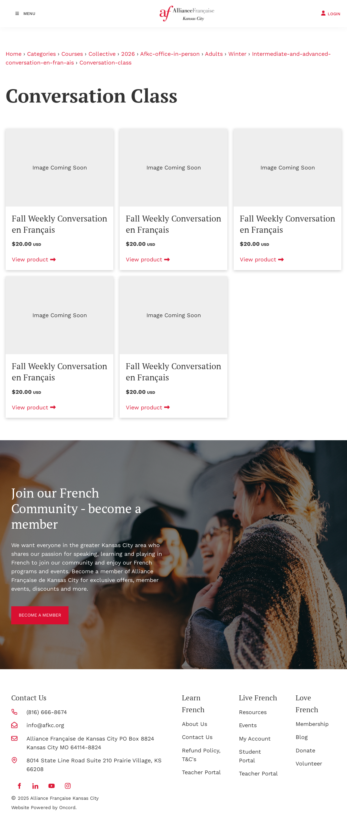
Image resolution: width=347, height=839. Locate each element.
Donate (305, 750)
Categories (41, 53)
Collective (102, 53)
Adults (214, 53)
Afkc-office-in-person (170, 53)
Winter (237, 53)
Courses (72, 53)
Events (248, 725)
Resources (253, 712)
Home (13, 53)
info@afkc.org (45, 725)
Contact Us (197, 737)
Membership (312, 724)
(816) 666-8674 (46, 712)
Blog (302, 737)
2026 (128, 53)
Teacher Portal (201, 772)
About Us (194, 724)
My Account (255, 738)
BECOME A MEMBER (38, 610)
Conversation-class (105, 62)
